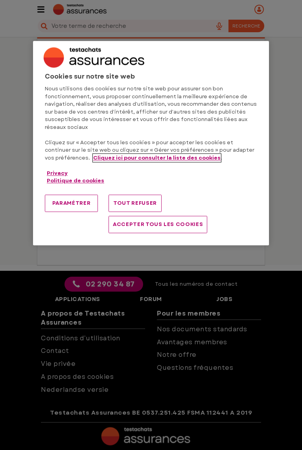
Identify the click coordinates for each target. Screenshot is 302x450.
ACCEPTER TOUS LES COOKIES (158, 224)
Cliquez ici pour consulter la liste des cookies (157, 158)
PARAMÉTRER (71, 203)
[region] (151, 143)
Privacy (57, 173)
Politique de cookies (75, 181)
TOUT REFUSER (135, 203)
